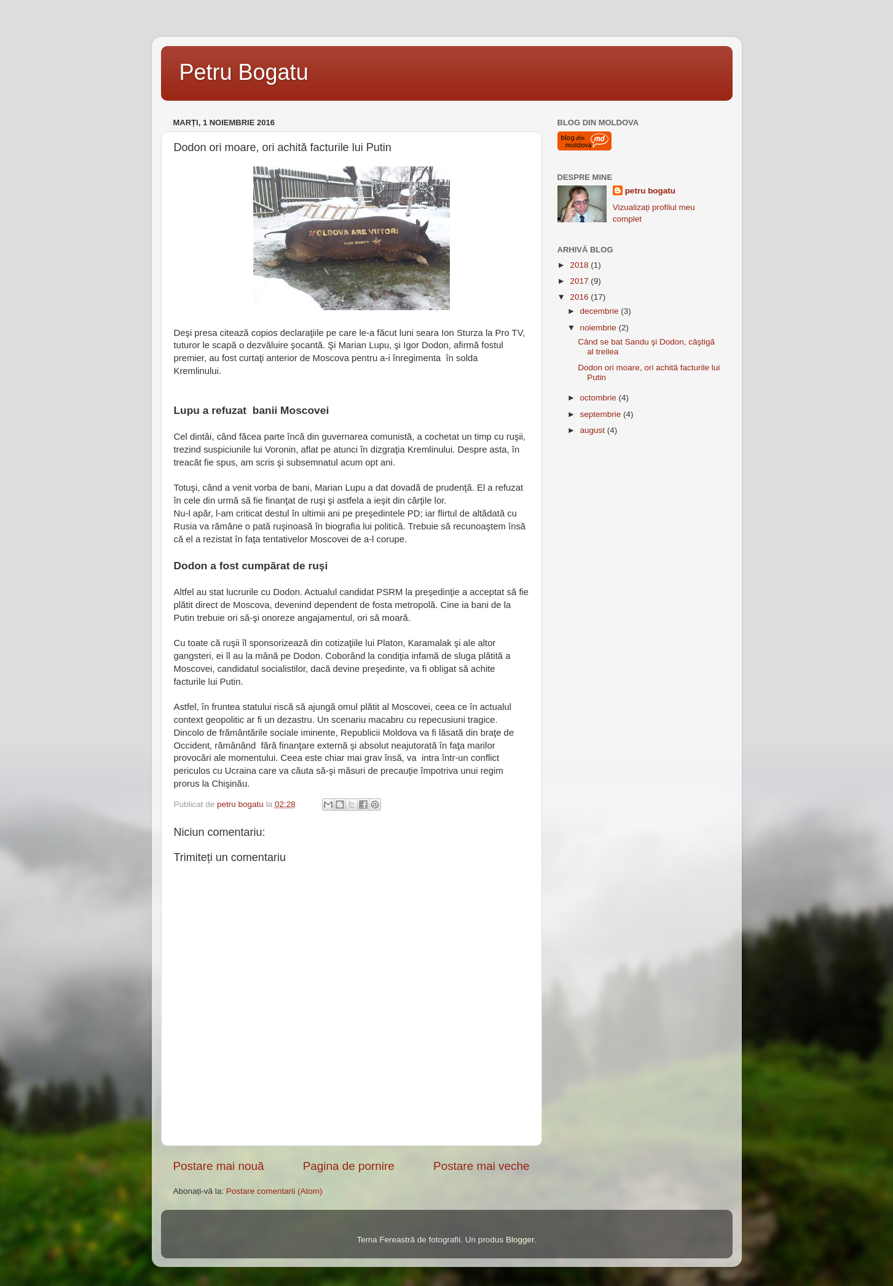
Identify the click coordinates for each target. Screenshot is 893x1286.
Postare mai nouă (218, 1165)
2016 (580, 297)
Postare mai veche (481, 1165)
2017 (580, 281)
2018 (580, 265)
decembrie (600, 311)
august (593, 430)
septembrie (602, 414)
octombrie (599, 397)
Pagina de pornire (349, 1165)
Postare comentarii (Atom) (274, 1191)
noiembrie (599, 327)
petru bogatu (650, 190)
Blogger (520, 1239)
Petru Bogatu (244, 72)
